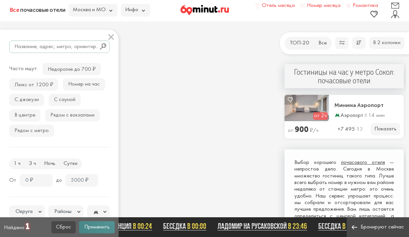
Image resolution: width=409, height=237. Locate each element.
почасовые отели (37, 10)
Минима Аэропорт (359, 105)
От (12, 180)
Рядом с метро (31, 130)
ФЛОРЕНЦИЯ (127, 226)
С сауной (64, 99)
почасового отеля (363, 162)
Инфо (135, 10)
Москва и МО (92, 10)
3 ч (32, 163)
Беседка (186, 226)
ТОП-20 (299, 43)
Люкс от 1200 (33, 84)
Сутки (70, 163)
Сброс (63, 227)
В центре (24, 115)
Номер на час (84, 84)
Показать (385, 129)
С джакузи (26, 99)
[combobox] (27, 211)
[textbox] (27, 212)
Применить (97, 227)
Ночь (49, 163)
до (59, 180)
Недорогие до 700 (71, 68)
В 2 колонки (386, 42)
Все (322, 43)
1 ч (17, 163)
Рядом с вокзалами (72, 115)
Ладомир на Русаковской (264, 226)
